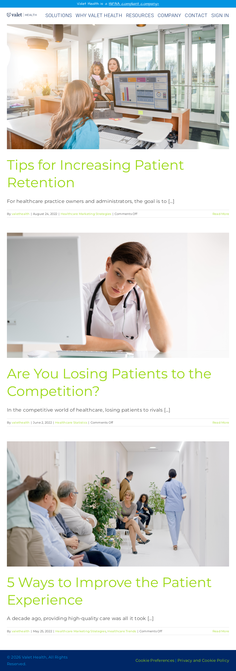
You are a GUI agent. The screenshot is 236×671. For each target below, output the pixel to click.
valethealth (21, 214)
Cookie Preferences (155, 660)
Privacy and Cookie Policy (203, 660)
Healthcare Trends (121, 631)
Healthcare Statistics (71, 422)
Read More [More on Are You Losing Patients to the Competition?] (220, 422)
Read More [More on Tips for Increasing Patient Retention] (220, 214)
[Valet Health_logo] (22, 15)
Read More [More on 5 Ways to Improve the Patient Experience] (220, 631)
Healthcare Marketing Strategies (86, 214)
